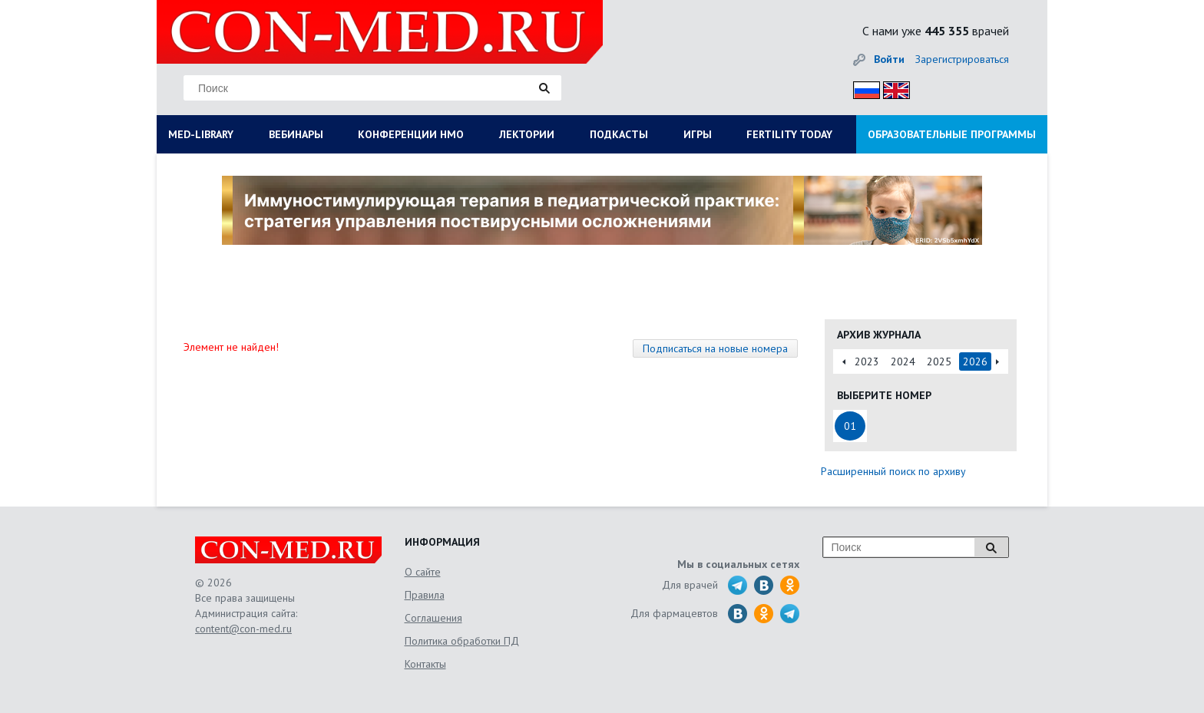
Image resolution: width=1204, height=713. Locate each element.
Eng (892, 87)
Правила (425, 595)
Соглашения (433, 618)
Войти (889, 59)
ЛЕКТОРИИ (526, 134)
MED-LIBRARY (200, 134)
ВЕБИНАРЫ (296, 134)
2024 (903, 361)
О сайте (423, 572)
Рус (862, 87)
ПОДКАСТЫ (619, 134)
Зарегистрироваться (962, 59)
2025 (939, 361)
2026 (975, 361)
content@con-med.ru (243, 628)
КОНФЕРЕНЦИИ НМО (411, 134)
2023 (867, 361)
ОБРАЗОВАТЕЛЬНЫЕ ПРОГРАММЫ (952, 134)
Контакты (425, 664)
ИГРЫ (697, 134)
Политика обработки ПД (462, 641)
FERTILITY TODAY (789, 134)
